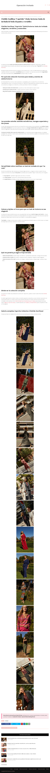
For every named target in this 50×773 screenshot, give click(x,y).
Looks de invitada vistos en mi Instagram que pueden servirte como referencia (22, 738)
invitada (5, 16)
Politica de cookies (41, 769)
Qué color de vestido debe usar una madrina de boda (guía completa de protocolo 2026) (24, 758)
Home (11, 769)
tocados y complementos (31, 302)
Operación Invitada (11, 771)
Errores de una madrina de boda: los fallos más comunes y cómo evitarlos (21, 753)
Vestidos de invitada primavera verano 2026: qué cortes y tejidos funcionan (21, 748)
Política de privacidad (23, 769)
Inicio (2, 16)
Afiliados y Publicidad (32, 769)
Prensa (47, 769)
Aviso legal (16, 769)
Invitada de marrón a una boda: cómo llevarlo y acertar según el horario (21, 743)
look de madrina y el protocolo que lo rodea (25, 301)
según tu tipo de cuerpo (9, 302)
